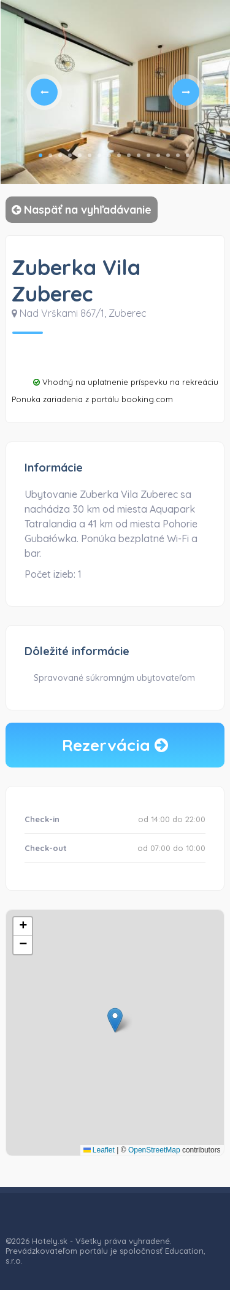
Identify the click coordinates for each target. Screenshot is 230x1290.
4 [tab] (70, 155)
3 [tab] (60, 155)
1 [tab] (40, 155)
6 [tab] (89, 155)
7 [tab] (99, 155)
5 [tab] (80, 155)
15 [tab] (178, 155)
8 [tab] (109, 155)
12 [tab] (148, 155)
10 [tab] (129, 155)
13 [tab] (158, 155)
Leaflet (99, 1150)
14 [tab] (168, 155)
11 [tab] (138, 155)
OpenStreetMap (154, 1150)
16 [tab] (188, 155)
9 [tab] (119, 155)
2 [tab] (50, 155)
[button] (115, 1020)
